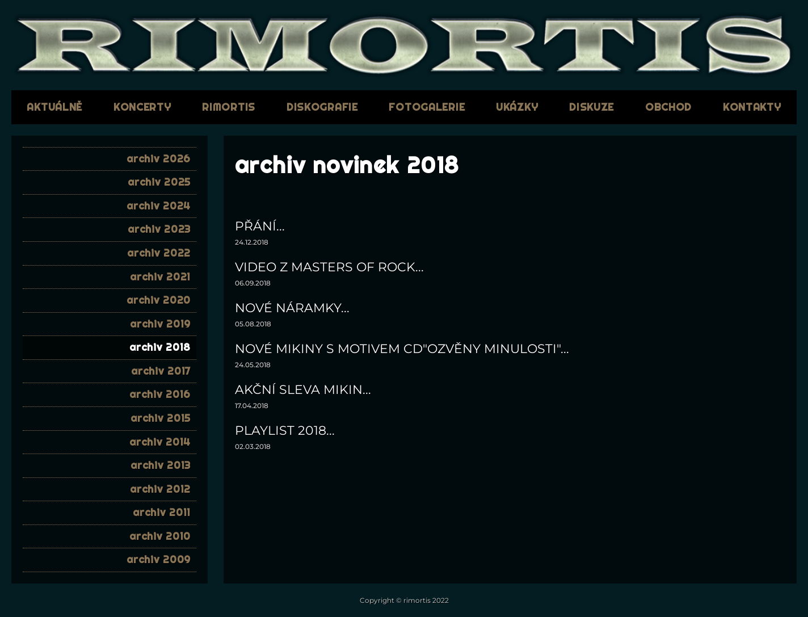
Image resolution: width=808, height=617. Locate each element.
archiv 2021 (160, 276)
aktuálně (54, 107)
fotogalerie (427, 107)
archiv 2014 (160, 441)
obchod (668, 107)
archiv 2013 (161, 465)
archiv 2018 (160, 347)
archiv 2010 (160, 536)
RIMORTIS (228, 107)
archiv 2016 (160, 394)
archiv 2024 (159, 205)
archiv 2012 (160, 489)
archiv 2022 (159, 252)
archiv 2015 (161, 418)
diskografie (322, 107)
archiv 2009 (159, 559)
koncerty (142, 107)
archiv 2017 (161, 370)
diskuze (591, 107)
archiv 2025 (159, 181)
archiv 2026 (159, 158)
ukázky (517, 107)
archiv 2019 (160, 323)
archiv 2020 (159, 300)
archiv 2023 (159, 229)
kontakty (752, 107)
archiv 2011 (162, 512)
